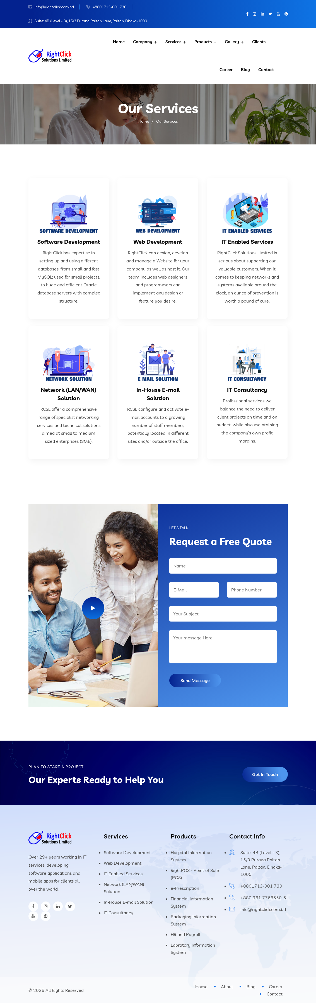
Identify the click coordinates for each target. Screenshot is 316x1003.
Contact (266, 69)
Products (203, 41)
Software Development (68, 241)
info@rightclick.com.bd (54, 6)
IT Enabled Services (247, 241)
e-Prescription (185, 888)
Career (226, 69)
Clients (259, 41)
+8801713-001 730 (109, 6)
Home (119, 41)
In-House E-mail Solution (128, 902)
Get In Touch (265, 774)
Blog (245, 69)
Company (142, 41)
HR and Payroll (185, 934)
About (227, 986)
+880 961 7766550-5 (263, 897)
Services (173, 41)
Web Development (157, 241)
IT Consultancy (247, 389)
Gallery (232, 41)
